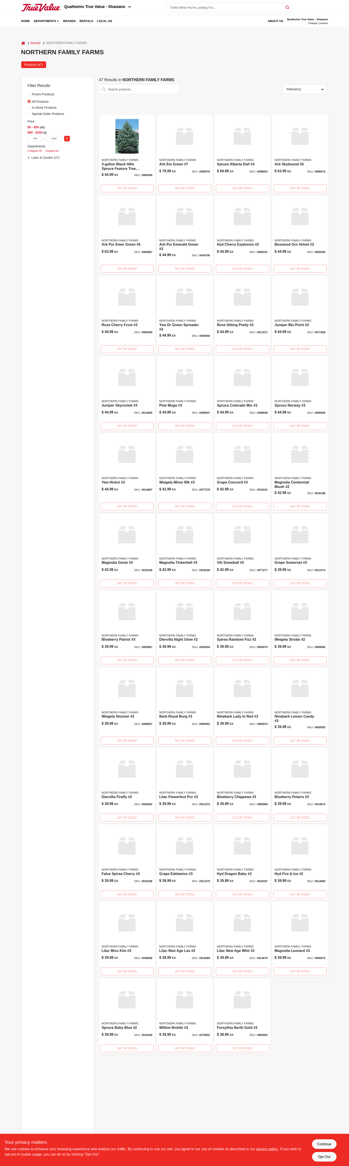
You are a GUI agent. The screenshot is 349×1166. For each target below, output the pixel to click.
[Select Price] (67, 138)
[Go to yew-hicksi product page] (127, 472)
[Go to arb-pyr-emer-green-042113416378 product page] (127, 234)
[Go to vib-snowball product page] (242, 551)
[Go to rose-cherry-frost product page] (127, 315)
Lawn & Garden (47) (46, 157)
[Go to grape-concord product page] (242, 472)
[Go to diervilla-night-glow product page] (185, 628)
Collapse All (35, 151)
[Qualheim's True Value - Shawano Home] (41, 8)
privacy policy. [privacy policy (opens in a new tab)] (267, 1149)
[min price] (35, 138)
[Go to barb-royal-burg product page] (185, 706)
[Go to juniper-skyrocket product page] (127, 393)
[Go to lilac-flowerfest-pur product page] (185, 785)
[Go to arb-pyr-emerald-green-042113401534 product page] (185, 234)
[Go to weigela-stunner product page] (127, 706)
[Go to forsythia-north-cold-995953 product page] (242, 1016)
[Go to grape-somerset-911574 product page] (300, 551)
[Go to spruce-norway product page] (300, 393)
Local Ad (104, 21)
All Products (40, 101)
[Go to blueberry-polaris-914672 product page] (300, 785)
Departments (45, 21)
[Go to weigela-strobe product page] (300, 628)
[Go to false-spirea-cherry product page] (127, 862)
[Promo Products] (29, 94)
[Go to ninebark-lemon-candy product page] (300, 706)
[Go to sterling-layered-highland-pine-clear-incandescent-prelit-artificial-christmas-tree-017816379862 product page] (127, 1016)
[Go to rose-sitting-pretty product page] (242, 315)
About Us (275, 21)
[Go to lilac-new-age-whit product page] (242, 939)
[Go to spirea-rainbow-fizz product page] (242, 628)
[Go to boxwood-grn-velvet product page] (300, 234)
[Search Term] (229, 7)
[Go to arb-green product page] (185, 154)
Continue (324, 1144)
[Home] (23, 43)
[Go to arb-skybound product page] (300, 154)
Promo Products (43, 94)
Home (25, 21)
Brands (69, 21)
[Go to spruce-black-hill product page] (127, 154)
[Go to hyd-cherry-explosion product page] (242, 234)
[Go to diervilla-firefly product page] (127, 785)
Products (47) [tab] (33, 64)
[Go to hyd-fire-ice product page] (300, 862)
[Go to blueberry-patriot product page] (127, 628)
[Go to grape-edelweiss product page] (185, 862)
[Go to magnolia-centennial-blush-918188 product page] (300, 472)
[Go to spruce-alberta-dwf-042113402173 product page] (242, 154)
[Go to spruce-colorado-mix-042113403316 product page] (242, 393)
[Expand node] (29, 158)
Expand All (52, 151)
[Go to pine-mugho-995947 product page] (185, 393)
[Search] (287, 7)
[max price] (54, 138)
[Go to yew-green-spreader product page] (185, 315)
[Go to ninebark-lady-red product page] (242, 706)
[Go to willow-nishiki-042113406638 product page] (185, 1016)
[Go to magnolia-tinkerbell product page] (185, 551)
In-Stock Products (44, 107)
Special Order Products (48, 114)
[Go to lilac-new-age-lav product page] (185, 939)
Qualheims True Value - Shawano (97, 6)
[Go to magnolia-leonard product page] (300, 939)
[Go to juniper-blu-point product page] (300, 315)
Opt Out (324, 1157)
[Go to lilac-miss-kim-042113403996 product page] (127, 939)
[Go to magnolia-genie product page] (127, 551)
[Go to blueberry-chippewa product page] (242, 785)
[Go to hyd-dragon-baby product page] (242, 862)
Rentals (86, 21)
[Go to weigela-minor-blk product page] (185, 472)
